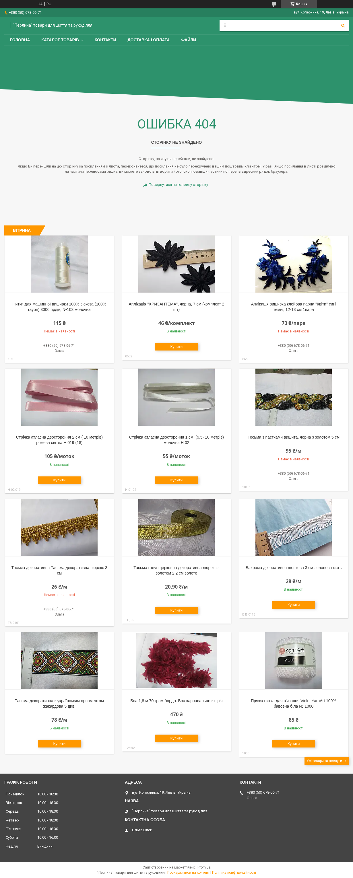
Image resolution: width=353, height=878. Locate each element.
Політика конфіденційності (234, 873)
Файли (188, 40)
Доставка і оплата (149, 40)
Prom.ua (204, 867)
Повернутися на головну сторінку (178, 184)
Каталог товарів (60, 40)
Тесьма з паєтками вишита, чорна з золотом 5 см (294, 437)
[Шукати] (343, 25)
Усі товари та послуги (324, 761)
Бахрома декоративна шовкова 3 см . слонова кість (294, 567)
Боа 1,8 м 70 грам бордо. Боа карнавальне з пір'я (176, 700)
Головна (20, 40)
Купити (176, 346)
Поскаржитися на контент (188, 873)
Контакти (105, 40)
